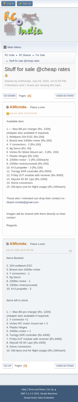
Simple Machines (48, 393)
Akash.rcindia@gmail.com (22, 202)
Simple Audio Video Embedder (39, 397)
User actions (65, 96)
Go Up (7, 366)
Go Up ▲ (51, 389)
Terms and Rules (36, 389)
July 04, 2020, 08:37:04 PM (19, 250)
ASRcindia (18, 107)
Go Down (9, 96)
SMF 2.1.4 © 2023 (30, 393)
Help (24, 389)
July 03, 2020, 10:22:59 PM (23, 113)
